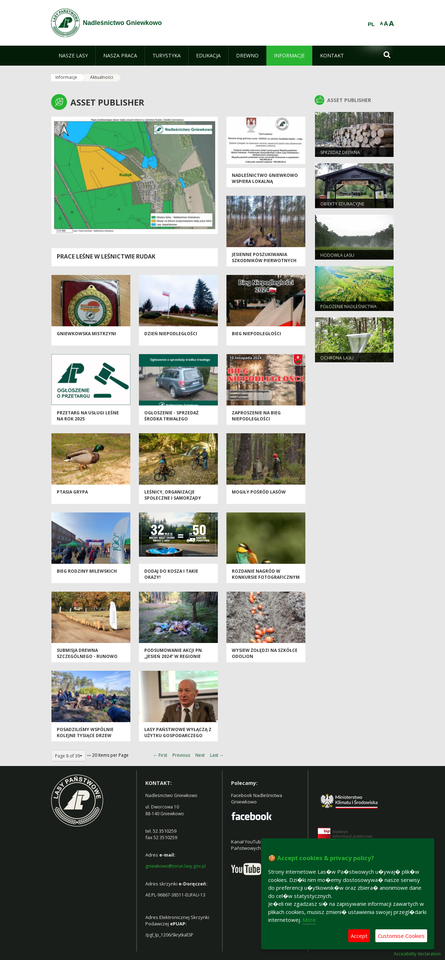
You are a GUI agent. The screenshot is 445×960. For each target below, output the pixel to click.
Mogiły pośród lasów (259, 492)
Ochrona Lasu (337, 358)
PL (371, 24)
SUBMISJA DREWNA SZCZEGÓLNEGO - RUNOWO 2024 (87, 656)
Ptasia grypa (72, 492)
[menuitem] (73, 56)
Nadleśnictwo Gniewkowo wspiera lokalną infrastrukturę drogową (265, 181)
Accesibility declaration (417, 953)
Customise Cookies (401, 935)
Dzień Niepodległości (170, 334)
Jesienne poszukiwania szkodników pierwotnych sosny (264, 260)
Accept (359, 935)
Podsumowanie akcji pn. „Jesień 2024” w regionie (173, 653)
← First (160, 755)
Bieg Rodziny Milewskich (87, 571)
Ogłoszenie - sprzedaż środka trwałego (171, 416)
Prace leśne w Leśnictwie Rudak (106, 256)
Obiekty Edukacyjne (342, 204)
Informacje (66, 77)
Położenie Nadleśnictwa (348, 306)
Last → (217, 755)
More (309, 919)
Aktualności (101, 77)
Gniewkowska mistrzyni (86, 334)
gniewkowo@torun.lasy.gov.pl (175, 866)
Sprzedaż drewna (340, 152)
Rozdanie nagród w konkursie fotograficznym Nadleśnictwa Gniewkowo (266, 577)
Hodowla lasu (337, 255)
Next (200, 755)
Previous (181, 755)
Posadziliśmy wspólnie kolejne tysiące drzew (85, 732)
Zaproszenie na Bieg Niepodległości (256, 416)
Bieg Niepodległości (256, 334)
